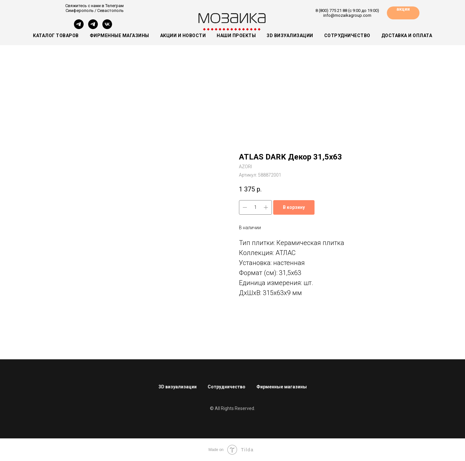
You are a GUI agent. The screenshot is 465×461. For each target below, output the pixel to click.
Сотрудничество (347, 35)
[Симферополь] (79, 27)
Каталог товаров (56, 35)
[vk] (107, 27)
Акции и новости (183, 35)
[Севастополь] (93, 27)
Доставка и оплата (406, 35)
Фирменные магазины (119, 35)
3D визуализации (290, 35)
